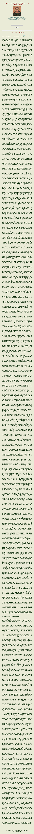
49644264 (19, 832)
